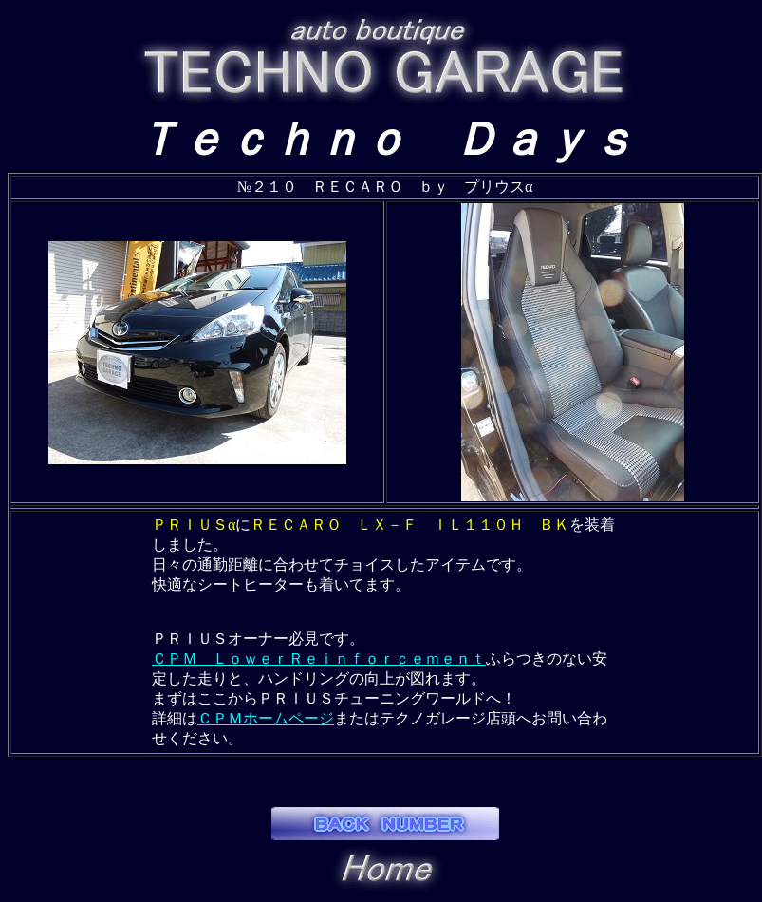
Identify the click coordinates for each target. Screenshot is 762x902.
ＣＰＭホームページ (265, 718)
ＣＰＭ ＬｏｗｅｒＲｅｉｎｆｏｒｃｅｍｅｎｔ (319, 658)
